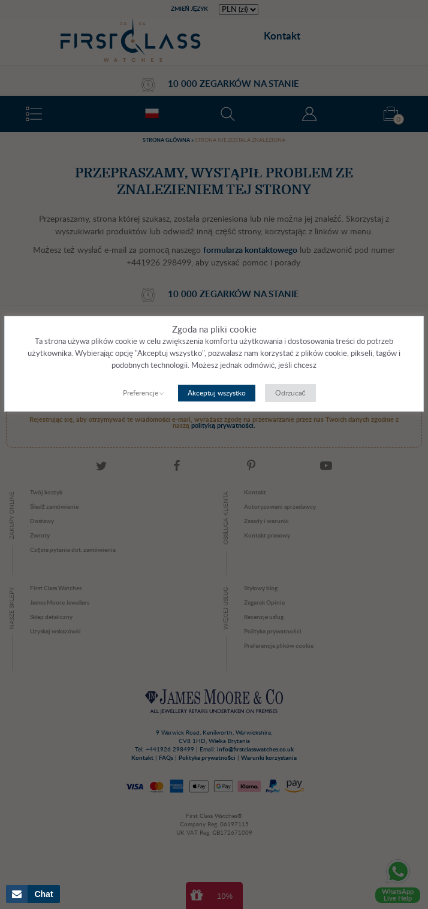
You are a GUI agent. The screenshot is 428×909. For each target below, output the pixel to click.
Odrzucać (290, 393)
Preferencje (140, 393)
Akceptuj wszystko (217, 393)
